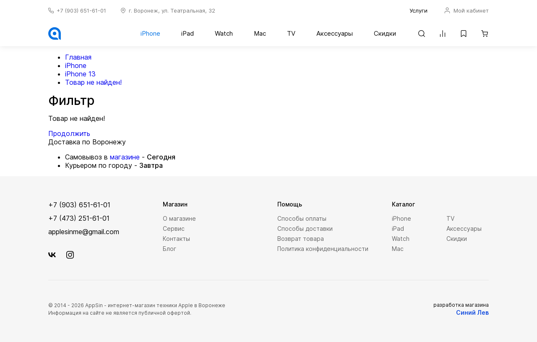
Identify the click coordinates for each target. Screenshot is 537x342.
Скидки (385, 33)
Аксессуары (334, 33)
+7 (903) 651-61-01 (81, 10)
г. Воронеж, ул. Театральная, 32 (172, 10)
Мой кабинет (466, 10)
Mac (260, 33)
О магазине (179, 218)
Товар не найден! (93, 82)
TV (291, 33)
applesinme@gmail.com (83, 231)
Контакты (176, 238)
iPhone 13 (80, 74)
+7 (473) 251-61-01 (78, 218)
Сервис (174, 228)
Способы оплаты (301, 218)
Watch (224, 33)
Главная (78, 57)
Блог (169, 248)
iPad (187, 33)
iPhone (150, 33)
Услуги (418, 10)
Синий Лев (472, 312)
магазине (125, 157)
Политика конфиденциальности (322, 248)
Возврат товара (300, 238)
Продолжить (69, 133)
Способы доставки (305, 228)
